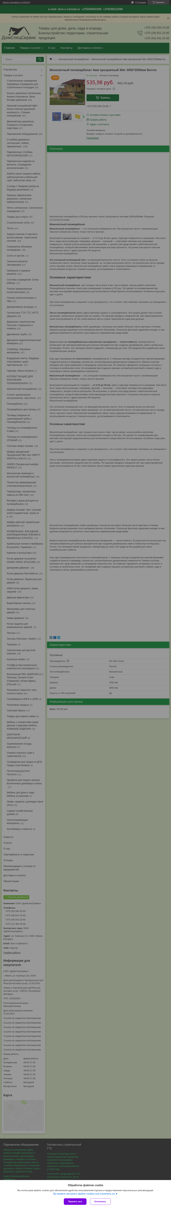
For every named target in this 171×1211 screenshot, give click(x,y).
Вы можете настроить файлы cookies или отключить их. (84, 1193)
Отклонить (100, 1201)
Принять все (75, 1201)
